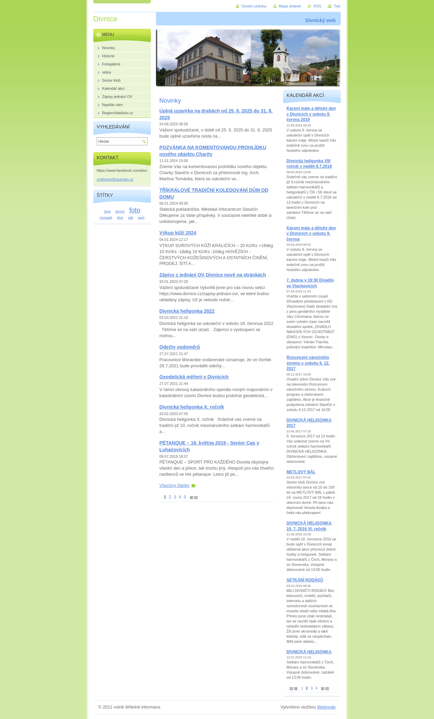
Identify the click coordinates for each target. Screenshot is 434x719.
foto (134, 210)
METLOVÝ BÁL (301, 472)
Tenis (107, 211)
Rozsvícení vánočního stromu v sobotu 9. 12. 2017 (308, 363)
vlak (130, 217)
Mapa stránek (290, 6)
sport (141, 217)
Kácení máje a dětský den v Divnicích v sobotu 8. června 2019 (311, 114)
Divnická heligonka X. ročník (191, 407)
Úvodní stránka (253, 6)
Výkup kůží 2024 (177, 232)
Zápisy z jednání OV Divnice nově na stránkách (212, 275)
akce (120, 217)
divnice (119, 211)
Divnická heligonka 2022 (187, 311)
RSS (317, 6)
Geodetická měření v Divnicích (194, 376)
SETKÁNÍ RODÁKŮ (305, 580)
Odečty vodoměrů (179, 347)
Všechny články (174, 485)
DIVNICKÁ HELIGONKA (309, 652)
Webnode (326, 707)
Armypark (106, 217)
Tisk (337, 6)
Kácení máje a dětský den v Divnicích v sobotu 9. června (311, 234)
